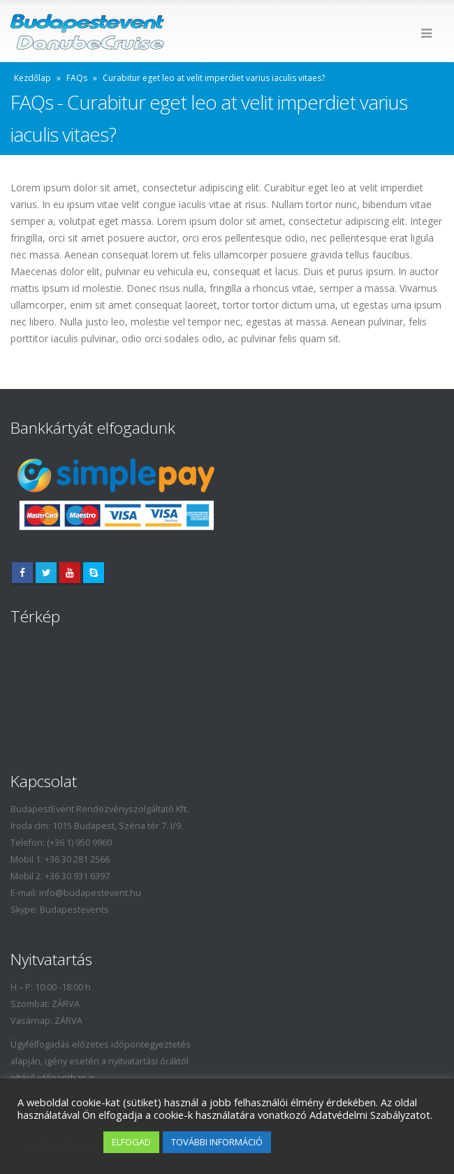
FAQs (76, 78)
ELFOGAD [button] (131, 1142)
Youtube (69, 572)
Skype (93, 572)
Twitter (46, 572)
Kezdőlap (32, 78)
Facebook (22, 572)
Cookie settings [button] (57, 1142)
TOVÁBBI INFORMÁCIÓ (217, 1142)
